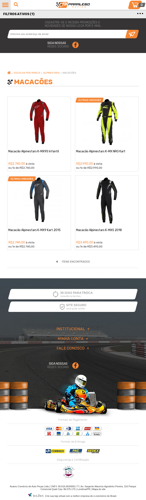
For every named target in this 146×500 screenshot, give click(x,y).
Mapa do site (98, 489)
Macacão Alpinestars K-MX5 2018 (99, 230)
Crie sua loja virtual (55, 496)
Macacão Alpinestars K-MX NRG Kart (100, 151)
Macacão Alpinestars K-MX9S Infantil (33, 151)
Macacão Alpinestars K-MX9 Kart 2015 (34, 230)
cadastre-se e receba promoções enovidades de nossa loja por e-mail (73, 24)
